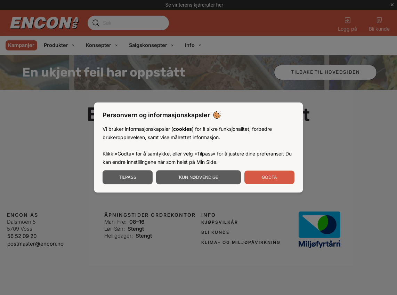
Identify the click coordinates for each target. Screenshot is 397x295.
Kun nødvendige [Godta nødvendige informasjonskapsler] (198, 177)
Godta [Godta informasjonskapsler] (269, 177)
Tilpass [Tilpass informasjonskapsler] (127, 177)
